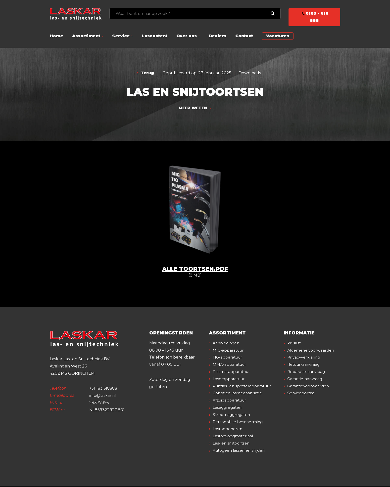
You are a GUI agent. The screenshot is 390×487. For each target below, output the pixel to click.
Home (56, 36)
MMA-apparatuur (230, 365)
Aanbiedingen (227, 344)
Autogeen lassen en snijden (240, 451)
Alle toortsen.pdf (195, 269)
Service (121, 36)
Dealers (217, 36)
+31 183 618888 (104, 389)
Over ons (186, 36)
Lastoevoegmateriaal (233, 437)
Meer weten (195, 108)
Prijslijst (295, 344)
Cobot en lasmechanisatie (238, 394)
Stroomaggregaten (232, 415)
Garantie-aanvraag (306, 387)
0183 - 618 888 (314, 17)
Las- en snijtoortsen (232, 444)
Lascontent (154, 36)
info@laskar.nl (103, 396)
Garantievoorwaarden (309, 394)
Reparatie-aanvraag (307, 379)
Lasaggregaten (228, 408)
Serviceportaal (302, 401)
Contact (244, 36)
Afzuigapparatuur (231, 401)
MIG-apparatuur (229, 351)
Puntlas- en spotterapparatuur (244, 387)
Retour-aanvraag (305, 372)
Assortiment (86, 36)
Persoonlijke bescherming (239, 422)
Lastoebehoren (228, 430)
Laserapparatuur (229, 379)
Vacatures (277, 36)
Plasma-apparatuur (232, 372)
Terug (145, 73)
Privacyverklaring (305, 365)
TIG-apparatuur (229, 358)
